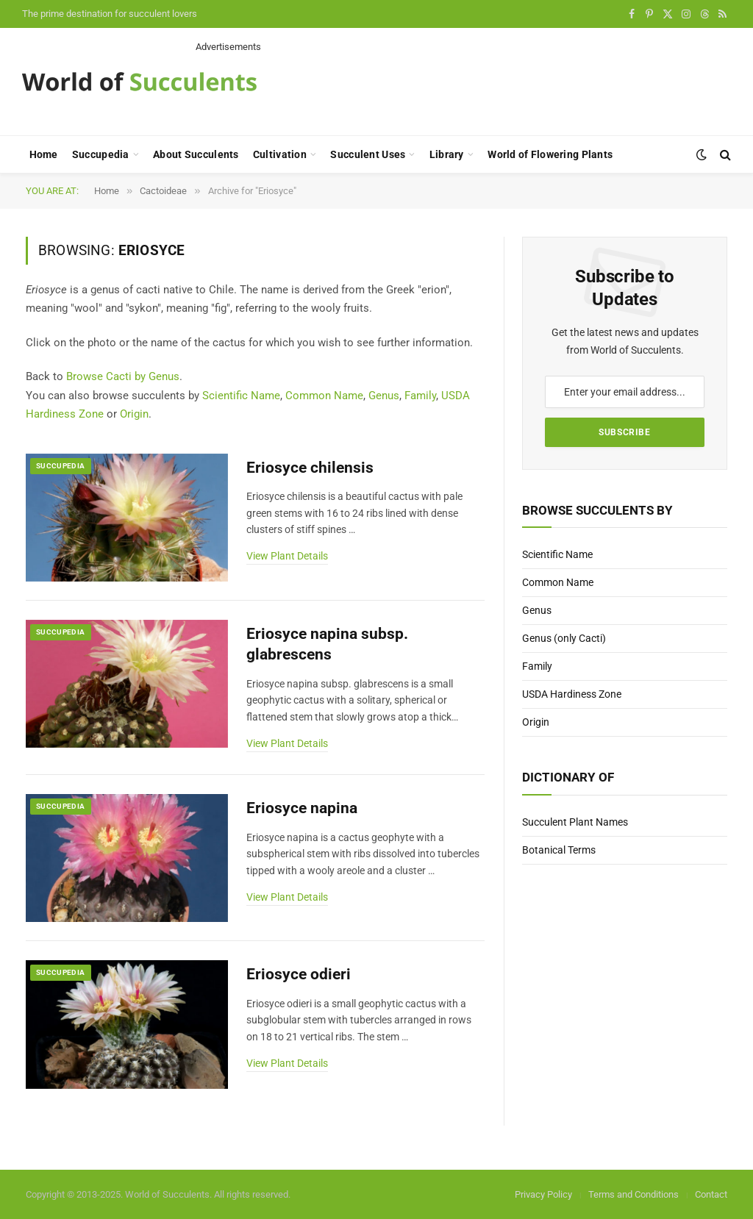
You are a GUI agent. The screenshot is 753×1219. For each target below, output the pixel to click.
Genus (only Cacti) (564, 638)
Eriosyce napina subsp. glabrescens (327, 644)
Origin (134, 414)
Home (43, 154)
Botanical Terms (559, 850)
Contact (711, 1194)
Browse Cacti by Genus (122, 376)
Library (446, 154)
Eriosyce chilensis (310, 467)
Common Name (324, 395)
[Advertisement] (463, 87)
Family (420, 395)
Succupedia (100, 154)
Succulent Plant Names (575, 822)
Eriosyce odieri (298, 974)
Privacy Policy (543, 1194)
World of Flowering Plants (550, 154)
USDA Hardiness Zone (571, 694)
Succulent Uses (367, 154)
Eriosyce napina (301, 808)
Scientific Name (241, 395)
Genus (383, 395)
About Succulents (195, 154)
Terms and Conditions (633, 1194)
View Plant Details (287, 556)
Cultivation (280, 154)
